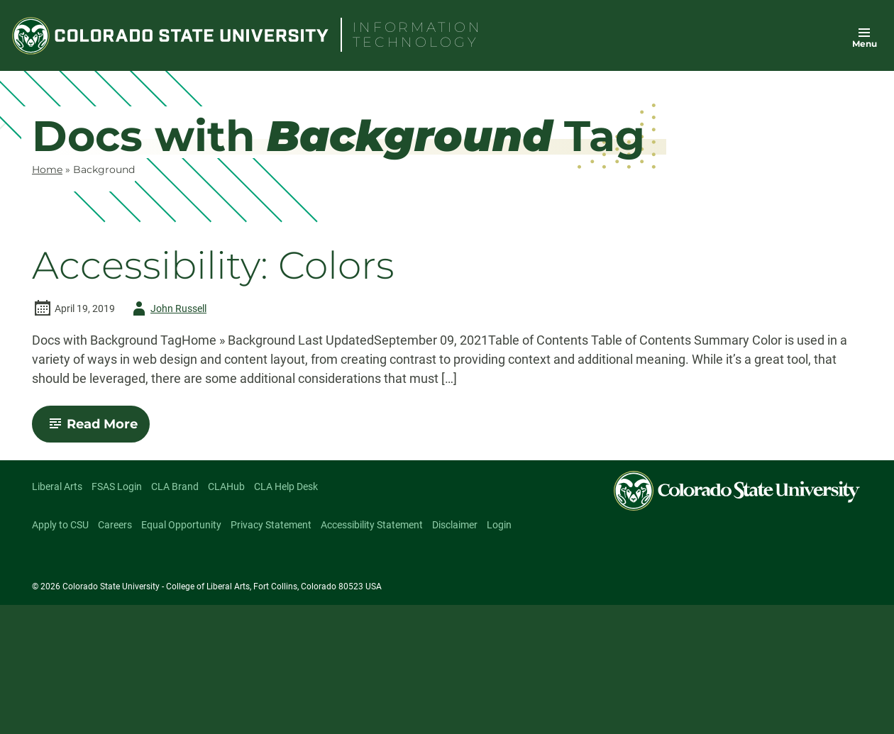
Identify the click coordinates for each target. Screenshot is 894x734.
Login (499, 524)
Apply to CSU (60, 524)
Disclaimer (455, 524)
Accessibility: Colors (213, 266)
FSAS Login (117, 486)
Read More (97, 429)
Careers (115, 524)
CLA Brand (175, 486)
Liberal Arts (57, 486)
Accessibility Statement (372, 524)
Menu (864, 43)
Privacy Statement (271, 524)
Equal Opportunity (181, 524)
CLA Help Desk (286, 486)
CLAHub (226, 486)
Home (47, 169)
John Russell (167, 308)
